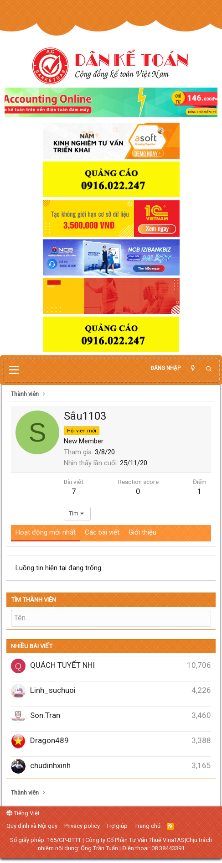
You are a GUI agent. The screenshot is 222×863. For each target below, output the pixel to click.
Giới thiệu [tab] (142, 532)
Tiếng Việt (23, 813)
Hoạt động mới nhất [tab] (45, 532)
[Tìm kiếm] (209, 369)
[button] (13, 370)
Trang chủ (147, 825)
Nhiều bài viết (31, 646)
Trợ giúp (117, 825)
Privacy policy (82, 825)
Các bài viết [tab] (102, 532)
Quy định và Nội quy (31, 825)
